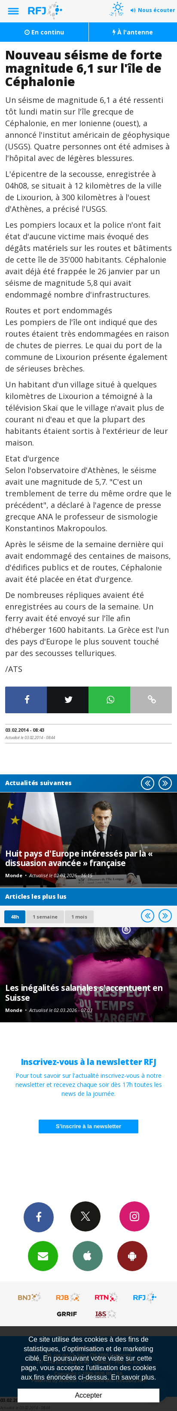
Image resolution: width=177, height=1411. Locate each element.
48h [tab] (15, 916)
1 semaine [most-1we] (45, 916)
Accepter (88, 1395)
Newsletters (43, 1255)
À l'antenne (133, 32)
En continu (44, 32)
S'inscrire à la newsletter (88, 1126)
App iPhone (88, 1255)
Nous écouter (156, 10)
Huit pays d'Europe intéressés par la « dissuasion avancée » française (79, 858)
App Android (132, 1255)
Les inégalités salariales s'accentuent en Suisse (84, 992)
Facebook (39, 1217)
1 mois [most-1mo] (79, 916)
